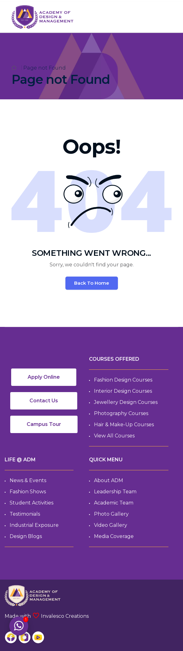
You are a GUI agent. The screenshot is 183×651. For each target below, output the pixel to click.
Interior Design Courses (123, 391)
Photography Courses (121, 413)
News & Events (28, 480)
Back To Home (91, 283)
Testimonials (25, 514)
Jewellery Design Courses (126, 402)
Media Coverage (114, 536)
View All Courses (114, 436)
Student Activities (31, 503)
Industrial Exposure (34, 525)
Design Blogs (26, 536)
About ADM (108, 480)
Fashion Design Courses (123, 380)
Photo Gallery (111, 514)
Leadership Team (115, 492)
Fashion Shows (28, 492)
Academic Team (113, 503)
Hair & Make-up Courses (124, 424)
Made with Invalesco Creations (47, 616)
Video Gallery (110, 525)
